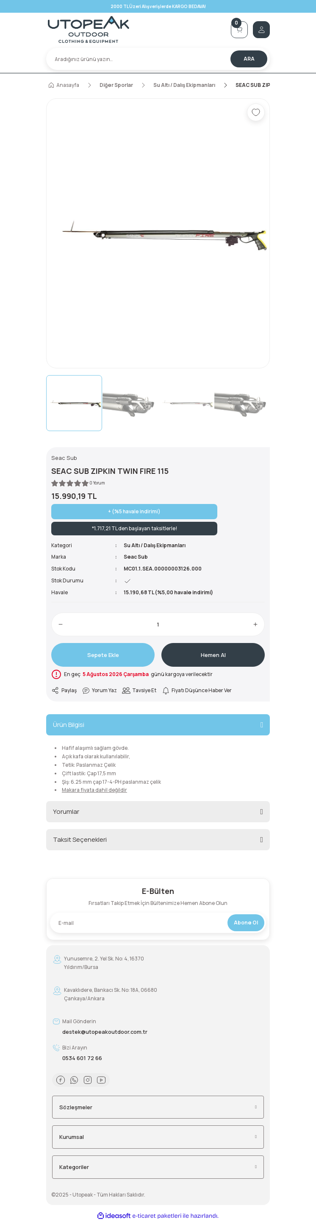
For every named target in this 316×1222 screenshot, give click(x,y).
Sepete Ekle (103, 655)
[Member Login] (261, 29)
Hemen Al (213, 655)
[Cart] (239, 29)
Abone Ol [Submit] (246, 922)
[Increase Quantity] (255, 624)
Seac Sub (136, 556)
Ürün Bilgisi (68, 724)
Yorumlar (66, 811)
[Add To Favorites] (256, 112)
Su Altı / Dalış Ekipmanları (155, 545)
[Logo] (136, 29)
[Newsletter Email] (158, 923)
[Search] (158, 59)
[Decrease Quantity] (60, 624)
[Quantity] (158, 624)
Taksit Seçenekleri (80, 839)
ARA (249, 58)
